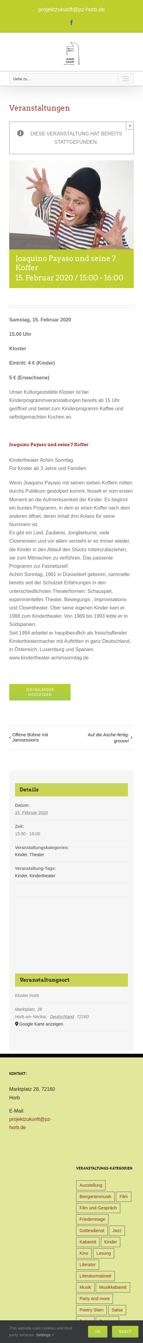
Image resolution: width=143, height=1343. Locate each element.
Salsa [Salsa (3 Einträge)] (117, 1309)
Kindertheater (42, 875)
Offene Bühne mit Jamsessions (30, 737)
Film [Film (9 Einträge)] (123, 1196)
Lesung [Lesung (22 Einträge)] (103, 1253)
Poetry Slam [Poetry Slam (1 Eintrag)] (91, 1309)
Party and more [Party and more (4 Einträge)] (94, 1298)
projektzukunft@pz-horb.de (71, 9)
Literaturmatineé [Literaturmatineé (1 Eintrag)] (95, 1275)
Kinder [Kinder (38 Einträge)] (110, 1241)
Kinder (21, 854)
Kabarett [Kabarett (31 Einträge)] (87, 1241)
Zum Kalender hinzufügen (40, 692)
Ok (97, 1331)
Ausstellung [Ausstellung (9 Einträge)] (90, 1185)
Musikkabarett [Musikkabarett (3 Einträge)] (113, 1287)
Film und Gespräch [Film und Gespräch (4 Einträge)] (98, 1207)
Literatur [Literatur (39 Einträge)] (87, 1264)
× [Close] (130, 125)
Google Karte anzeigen (41, 1024)
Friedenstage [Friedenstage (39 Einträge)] (92, 1219)
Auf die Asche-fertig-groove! (108, 737)
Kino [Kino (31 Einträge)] (83, 1253)
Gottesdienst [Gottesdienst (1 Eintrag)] (91, 1230)
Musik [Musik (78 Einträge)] (85, 1287)
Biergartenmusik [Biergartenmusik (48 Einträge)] (95, 1196)
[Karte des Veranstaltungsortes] (71, 920)
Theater (36, 854)
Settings (45, 1335)
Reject (125, 1331)
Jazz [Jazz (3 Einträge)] (117, 1230)
